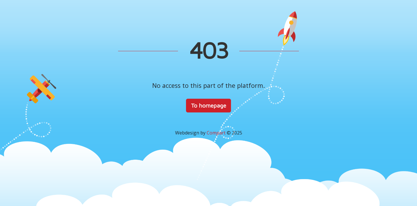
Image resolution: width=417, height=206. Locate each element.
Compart (216, 133)
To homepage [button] (208, 105)
